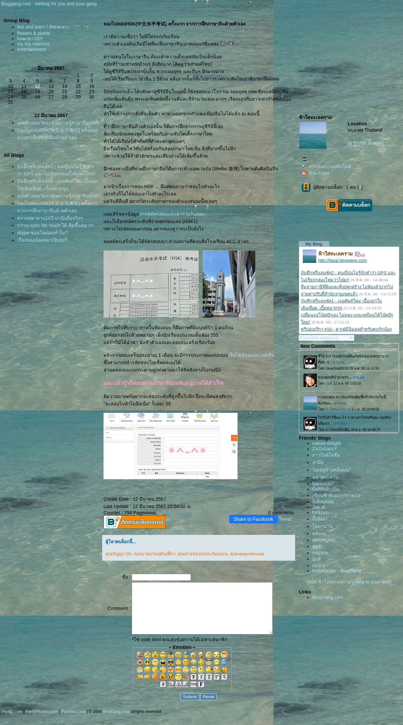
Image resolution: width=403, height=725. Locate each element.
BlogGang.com (327, 597)
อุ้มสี (316, 559)
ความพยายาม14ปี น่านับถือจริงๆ (50, 232)
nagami (320, 552)
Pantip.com (12, 721)
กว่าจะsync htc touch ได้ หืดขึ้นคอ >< (55, 240)
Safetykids (323, 501)
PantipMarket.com (41, 721)
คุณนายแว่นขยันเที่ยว (154, 553)
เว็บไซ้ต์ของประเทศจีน (251, 355)
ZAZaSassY (324, 448)
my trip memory (33, 44)
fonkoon (320, 512)
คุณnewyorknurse (246, 553)
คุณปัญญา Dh (118, 553)
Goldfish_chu (326, 489)
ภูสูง (316, 546)
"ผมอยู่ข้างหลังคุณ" (331, 469)
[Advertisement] (348, 59)
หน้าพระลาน (325, 477)
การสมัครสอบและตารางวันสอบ (171, 214)
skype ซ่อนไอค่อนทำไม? (42, 247)
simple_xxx (323, 540)
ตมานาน (322, 526)
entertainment (31, 49)
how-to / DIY (30, 38)
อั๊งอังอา (320, 518)
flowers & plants (33, 33)
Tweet (285, 519)
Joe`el (318, 507)
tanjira (318, 565)
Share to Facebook (253, 519)
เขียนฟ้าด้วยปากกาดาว (336, 495)
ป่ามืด (318, 462)
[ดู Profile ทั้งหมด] (366, 143)
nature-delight (326, 443)
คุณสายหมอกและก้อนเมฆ (202, 553)
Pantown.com (73, 721)
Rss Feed (315, 173)
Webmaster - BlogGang (336, 570)
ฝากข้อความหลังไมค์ (326, 166)
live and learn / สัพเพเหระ (43, 27)
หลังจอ (319, 533)
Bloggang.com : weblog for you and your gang (49, 3)
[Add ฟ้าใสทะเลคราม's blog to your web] (349, 581)
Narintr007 (323, 483)
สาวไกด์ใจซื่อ (326, 455)
